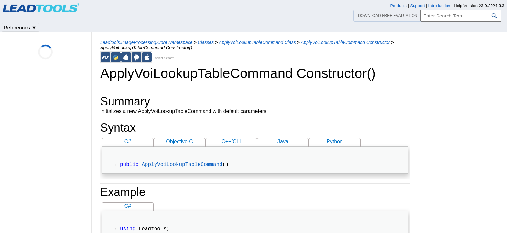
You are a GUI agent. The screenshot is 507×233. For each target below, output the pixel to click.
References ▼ (20, 27)
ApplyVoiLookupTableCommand (182, 165)
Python (335, 141)
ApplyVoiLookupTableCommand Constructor (345, 42)
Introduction (439, 5)
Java (282, 141)
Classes (206, 42)
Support (417, 5)
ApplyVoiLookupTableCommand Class (257, 42)
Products (398, 5)
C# (127, 141)
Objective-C (179, 141)
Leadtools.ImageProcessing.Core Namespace (146, 42)
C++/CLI (231, 141)
